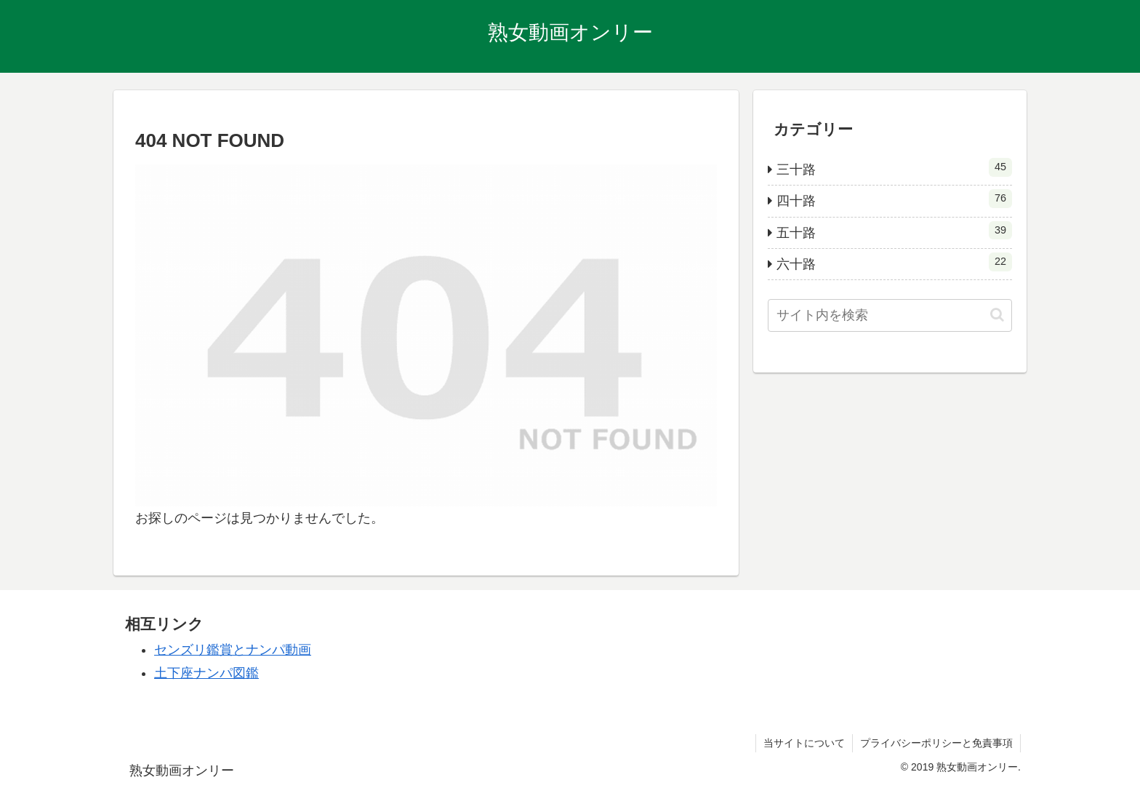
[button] (997, 314)
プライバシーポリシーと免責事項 (936, 743)
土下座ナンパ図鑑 (206, 673)
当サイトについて (804, 743)
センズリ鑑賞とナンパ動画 (232, 649)
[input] (890, 315)
